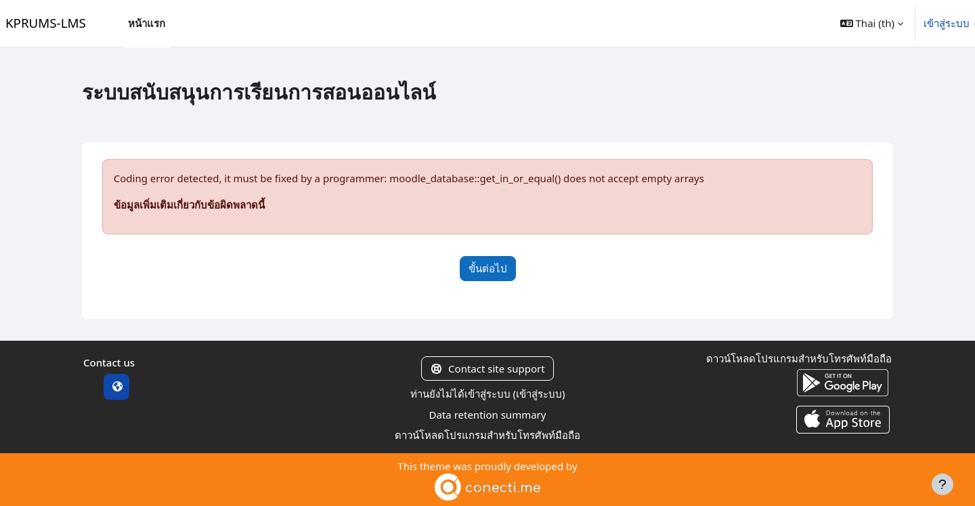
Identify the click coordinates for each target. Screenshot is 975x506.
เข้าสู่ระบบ (947, 23)
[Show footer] (942, 484)
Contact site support (487, 368)
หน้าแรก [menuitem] (146, 23)
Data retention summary (487, 414)
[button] (871, 23)
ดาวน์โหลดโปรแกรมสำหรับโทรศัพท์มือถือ (487, 435)
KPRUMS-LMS (45, 22)
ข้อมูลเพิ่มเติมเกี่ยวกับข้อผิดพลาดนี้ (189, 204)
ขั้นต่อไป (488, 268)
